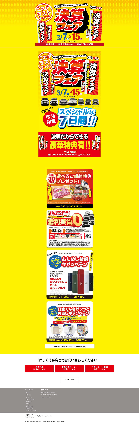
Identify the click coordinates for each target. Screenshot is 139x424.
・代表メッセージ (29, 397)
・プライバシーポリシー (31, 410)
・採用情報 (27, 404)
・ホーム (27, 393)
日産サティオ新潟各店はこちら (99, 368)
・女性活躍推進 (29, 408)
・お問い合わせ (29, 406)
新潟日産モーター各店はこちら (69, 368)
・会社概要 (27, 395)
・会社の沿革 (28, 402)
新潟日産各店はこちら (39, 368)
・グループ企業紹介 (30, 399)
